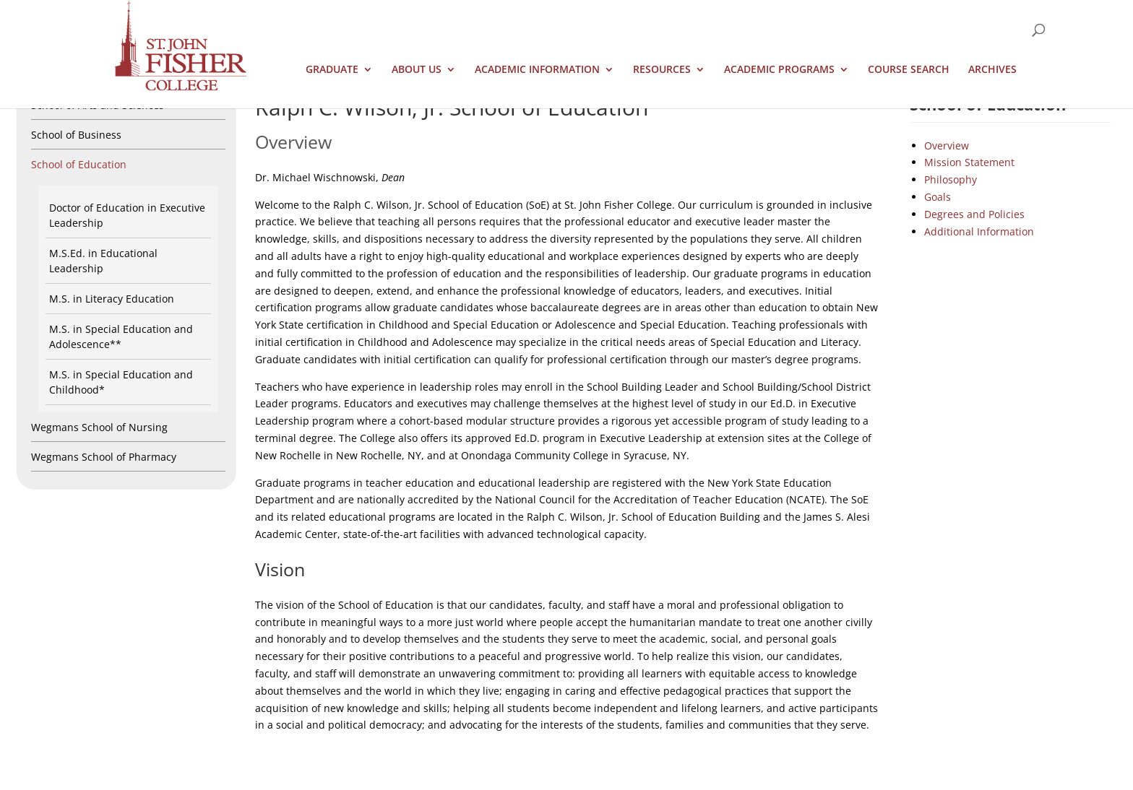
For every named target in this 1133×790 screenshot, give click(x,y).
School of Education (78, 164)
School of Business (76, 135)
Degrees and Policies (974, 214)
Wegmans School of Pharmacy (103, 457)
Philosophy (950, 179)
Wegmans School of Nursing (99, 427)
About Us (416, 70)
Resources (662, 70)
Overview (946, 145)
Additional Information (979, 231)
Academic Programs (779, 70)
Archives (992, 70)
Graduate (332, 70)
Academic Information (537, 70)
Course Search (908, 70)
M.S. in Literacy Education (111, 298)
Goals (937, 197)
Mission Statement (969, 162)
